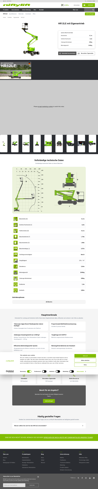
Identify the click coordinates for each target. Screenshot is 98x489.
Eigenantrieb (16, 17)
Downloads (28, 13)
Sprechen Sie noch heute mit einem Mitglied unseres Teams (68, 437)
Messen (43, 462)
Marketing (62, 465)
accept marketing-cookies (45, 106)
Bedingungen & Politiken (9, 462)
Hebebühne (25, 465)
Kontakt (90, 5)
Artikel (42, 460)
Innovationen (15, 10)
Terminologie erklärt (84, 460)
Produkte (5, 10)
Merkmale (21, 13)
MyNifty (65, 5)
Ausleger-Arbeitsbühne (28, 462)
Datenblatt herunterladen (68, 53)
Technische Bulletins (65, 462)
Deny (85, 479)
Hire (35, 10)
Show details (80, 486)
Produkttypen (26, 454)
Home (4, 17)
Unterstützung (26, 10)
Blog (4, 460)
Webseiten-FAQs (83, 457)
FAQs (34, 13)
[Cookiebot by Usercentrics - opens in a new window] (10, 486)
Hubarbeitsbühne (26, 460)
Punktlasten (63, 460)
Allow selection (85, 474)
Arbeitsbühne (25, 457)
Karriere (5, 457)
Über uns (75, 10)
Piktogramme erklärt (84, 462)
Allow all (85, 470)
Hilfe (80, 454)
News (42, 457)
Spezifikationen (13, 13)
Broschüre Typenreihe (87, 53)
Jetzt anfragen (90, 14)
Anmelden (77, 5)
